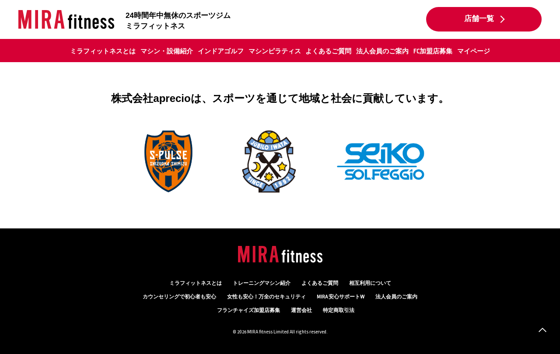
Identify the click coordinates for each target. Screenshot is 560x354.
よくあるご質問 (328, 51)
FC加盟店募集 (432, 51)
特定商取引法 (338, 310)
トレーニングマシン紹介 (261, 283)
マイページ (473, 51)
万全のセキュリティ (266, 297)
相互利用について (370, 283)
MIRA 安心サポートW (340, 297)
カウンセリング (179, 297)
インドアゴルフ (221, 51)
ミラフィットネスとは (103, 51)
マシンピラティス (274, 51)
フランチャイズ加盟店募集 (248, 310)
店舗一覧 (479, 19)
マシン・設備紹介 (166, 51)
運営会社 (301, 310)
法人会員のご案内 (382, 51)
